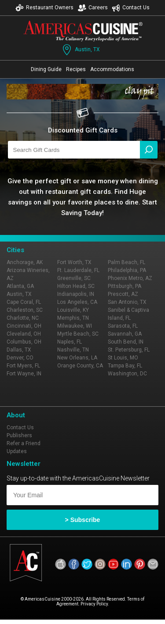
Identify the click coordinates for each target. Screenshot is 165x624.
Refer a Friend (23, 443)
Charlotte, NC (23, 318)
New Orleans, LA (77, 358)
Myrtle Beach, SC (78, 334)
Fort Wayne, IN (24, 374)
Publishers (19, 435)
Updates (17, 451)
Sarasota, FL (123, 326)
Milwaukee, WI (74, 326)
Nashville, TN (73, 350)
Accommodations (112, 69)
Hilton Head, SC (76, 286)
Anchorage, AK (25, 262)
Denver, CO (20, 358)
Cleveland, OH (24, 334)
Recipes (76, 69)
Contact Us (131, 8)
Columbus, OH (24, 342)
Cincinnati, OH (24, 326)
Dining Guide (46, 69)
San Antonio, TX (127, 302)
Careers (93, 8)
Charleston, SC (25, 310)
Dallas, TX (19, 350)
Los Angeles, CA (77, 302)
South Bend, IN (125, 342)
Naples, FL (69, 342)
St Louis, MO (123, 358)
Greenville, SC (74, 278)
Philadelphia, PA (127, 270)
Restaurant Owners (44, 8)
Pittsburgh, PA (124, 286)
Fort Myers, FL (23, 366)
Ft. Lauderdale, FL (78, 270)
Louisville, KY (73, 310)
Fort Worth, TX (74, 262)
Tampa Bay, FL (125, 366)
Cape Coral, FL (24, 302)
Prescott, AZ (123, 294)
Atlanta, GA (20, 286)
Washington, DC (127, 374)
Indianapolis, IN (75, 294)
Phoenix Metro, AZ (130, 278)
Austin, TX (80, 50)
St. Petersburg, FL (129, 350)
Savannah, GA (125, 334)
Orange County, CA (80, 366)
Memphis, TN (73, 318)
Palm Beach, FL (126, 262)
